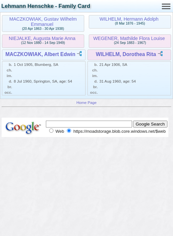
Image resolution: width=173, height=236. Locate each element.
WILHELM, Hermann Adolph (129, 19)
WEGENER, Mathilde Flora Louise (129, 38)
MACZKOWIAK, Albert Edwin (40, 54)
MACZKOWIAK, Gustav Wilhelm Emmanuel (43, 21)
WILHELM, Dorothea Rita (126, 54)
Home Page (86, 102)
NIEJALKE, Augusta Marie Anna (42, 38)
